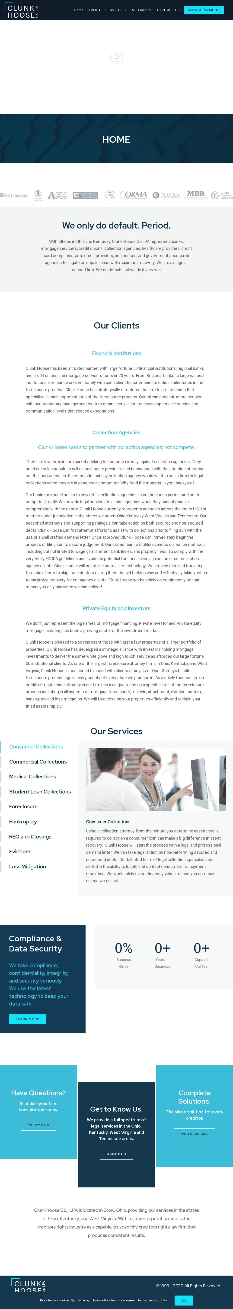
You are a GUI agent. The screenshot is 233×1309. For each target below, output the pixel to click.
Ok (183, 1300)
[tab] (39, 747)
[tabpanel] (156, 818)
